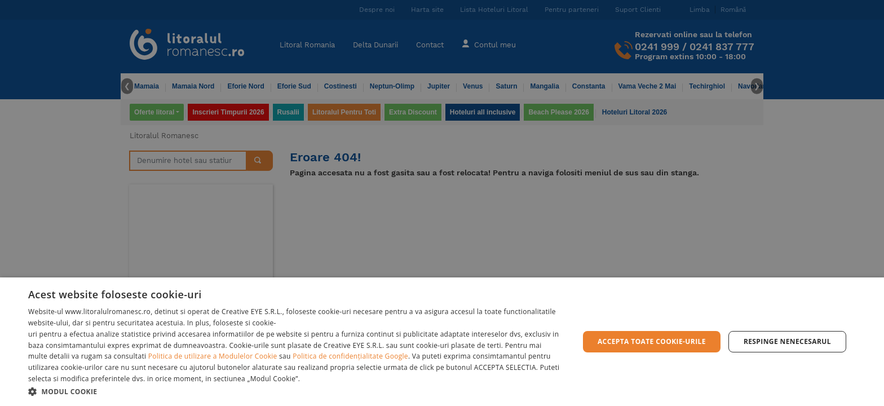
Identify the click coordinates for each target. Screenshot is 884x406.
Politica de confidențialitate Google (350, 356)
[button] (295, 391)
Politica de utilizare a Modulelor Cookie (212, 356)
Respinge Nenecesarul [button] (787, 341)
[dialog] (442, 341)
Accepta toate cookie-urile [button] (652, 341)
